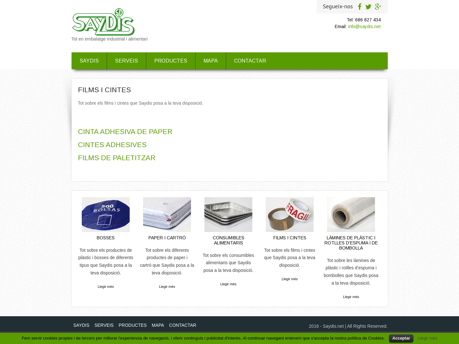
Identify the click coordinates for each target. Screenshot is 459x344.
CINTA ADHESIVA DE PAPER (125, 132)
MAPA (210, 61)
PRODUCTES (170, 61)
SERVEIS (126, 61)
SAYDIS (89, 61)
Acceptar (401, 338)
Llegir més (106, 286)
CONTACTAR (250, 61)
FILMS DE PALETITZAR (117, 158)
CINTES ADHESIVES (112, 145)
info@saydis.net (364, 26)
